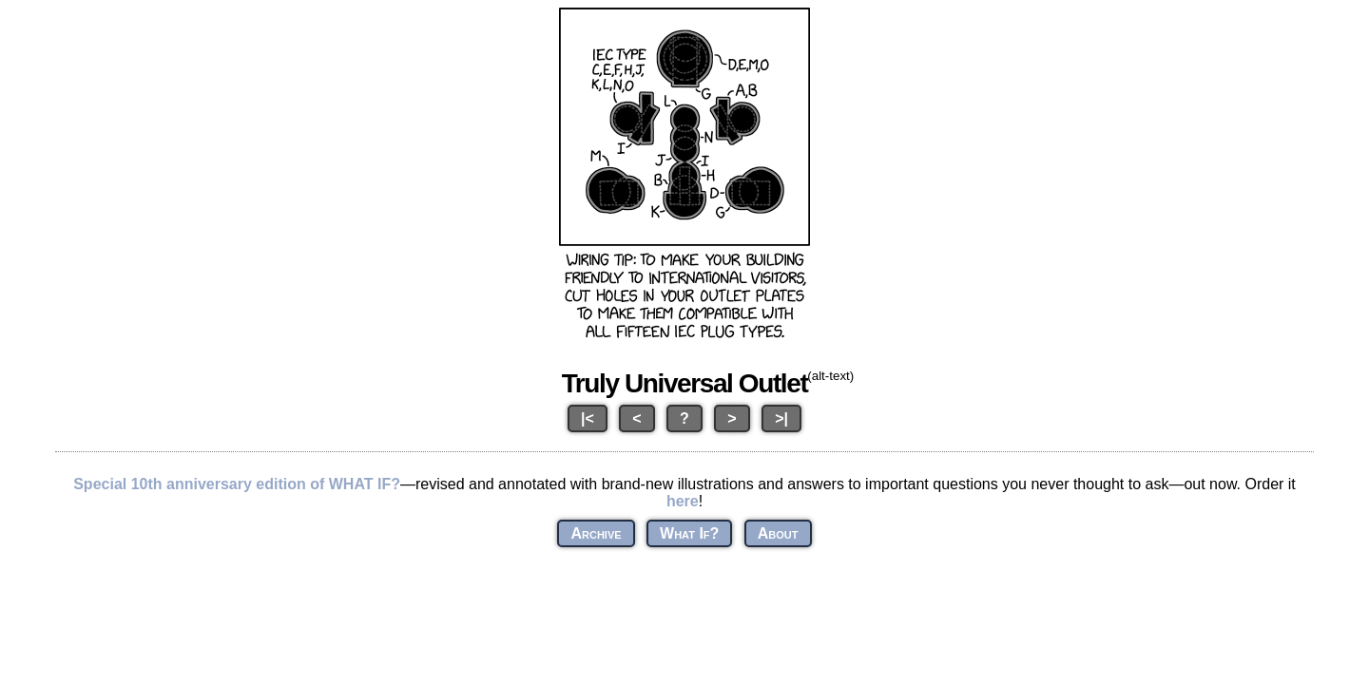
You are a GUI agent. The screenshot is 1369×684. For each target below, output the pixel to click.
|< (587, 418)
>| (781, 418)
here (682, 501)
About (778, 533)
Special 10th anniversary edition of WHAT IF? (236, 484)
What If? (689, 533)
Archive (595, 533)
